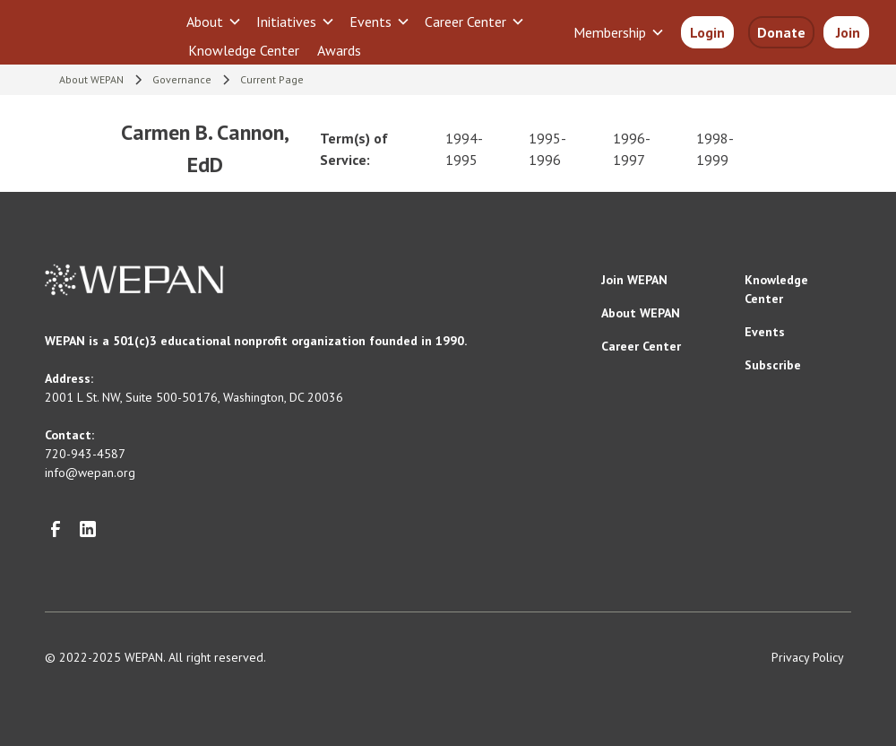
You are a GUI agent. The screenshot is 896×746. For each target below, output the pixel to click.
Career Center (641, 346)
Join (846, 32)
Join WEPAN (634, 280)
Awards (339, 50)
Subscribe (773, 365)
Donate (781, 32)
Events (765, 332)
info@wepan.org (90, 472)
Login (707, 32)
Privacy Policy (807, 657)
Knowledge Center (243, 50)
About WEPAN (640, 313)
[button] (214, 21)
